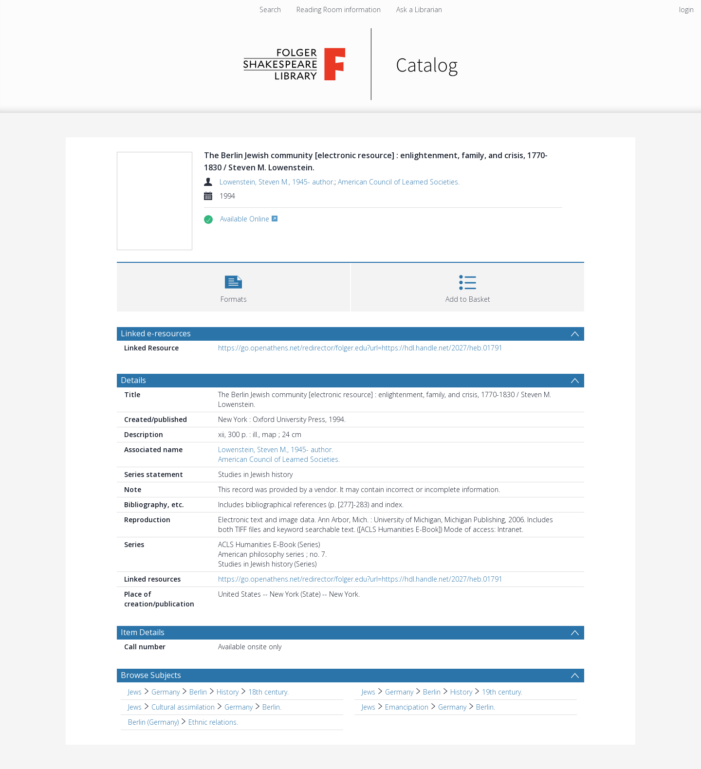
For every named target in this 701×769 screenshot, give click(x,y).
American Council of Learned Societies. (399, 181)
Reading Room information (338, 9)
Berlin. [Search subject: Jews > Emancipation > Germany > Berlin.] (485, 707)
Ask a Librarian (419, 9)
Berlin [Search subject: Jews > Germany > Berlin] (198, 691)
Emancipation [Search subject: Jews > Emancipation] (406, 707)
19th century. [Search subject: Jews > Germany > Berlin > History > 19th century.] (502, 691)
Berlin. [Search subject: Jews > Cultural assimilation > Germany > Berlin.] (271, 707)
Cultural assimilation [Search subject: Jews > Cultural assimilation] (183, 707)
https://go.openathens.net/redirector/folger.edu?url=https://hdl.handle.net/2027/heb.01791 (360, 347)
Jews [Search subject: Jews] (135, 691)
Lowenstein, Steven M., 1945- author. (277, 181)
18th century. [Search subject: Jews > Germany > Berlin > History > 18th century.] (268, 691)
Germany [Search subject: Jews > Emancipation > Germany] (452, 707)
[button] (233, 286)
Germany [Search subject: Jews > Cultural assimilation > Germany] (238, 707)
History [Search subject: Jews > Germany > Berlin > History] (228, 691)
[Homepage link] (350, 61)
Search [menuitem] (270, 9)
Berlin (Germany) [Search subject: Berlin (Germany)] (153, 722)
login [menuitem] (686, 9)
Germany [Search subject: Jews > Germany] (165, 691)
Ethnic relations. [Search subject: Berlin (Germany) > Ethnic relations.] (213, 722)
